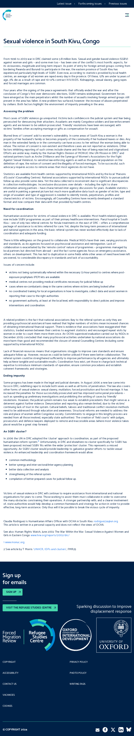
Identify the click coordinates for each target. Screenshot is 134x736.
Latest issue (64, 3)
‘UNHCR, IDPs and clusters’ (49, 549)
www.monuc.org (15, 542)
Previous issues (118, 3)
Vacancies (9, 695)
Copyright (9, 662)
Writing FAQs (77, 684)
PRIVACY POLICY (79, 662)
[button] (129, 15)
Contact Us (10, 684)
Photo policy (78, 673)
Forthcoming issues (90, 3)
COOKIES (7, 706)
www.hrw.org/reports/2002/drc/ (50, 535)
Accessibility (10, 673)
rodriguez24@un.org (106, 521)
